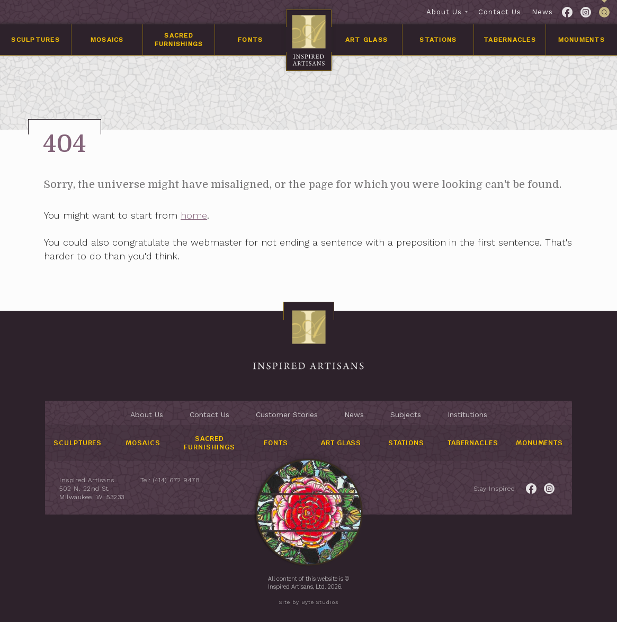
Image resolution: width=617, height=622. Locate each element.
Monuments (581, 39)
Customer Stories (287, 414)
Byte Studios (319, 602)
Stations (438, 39)
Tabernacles (510, 39)
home (196, 215)
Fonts (250, 39)
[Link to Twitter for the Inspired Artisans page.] (585, 12)
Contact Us (499, 12)
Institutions (467, 414)
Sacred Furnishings (179, 40)
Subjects (405, 414)
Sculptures (35, 39)
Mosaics (107, 39)
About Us (444, 12)
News (542, 12)
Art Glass (366, 39)
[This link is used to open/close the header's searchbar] (604, 12)
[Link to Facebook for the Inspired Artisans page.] (567, 12)
